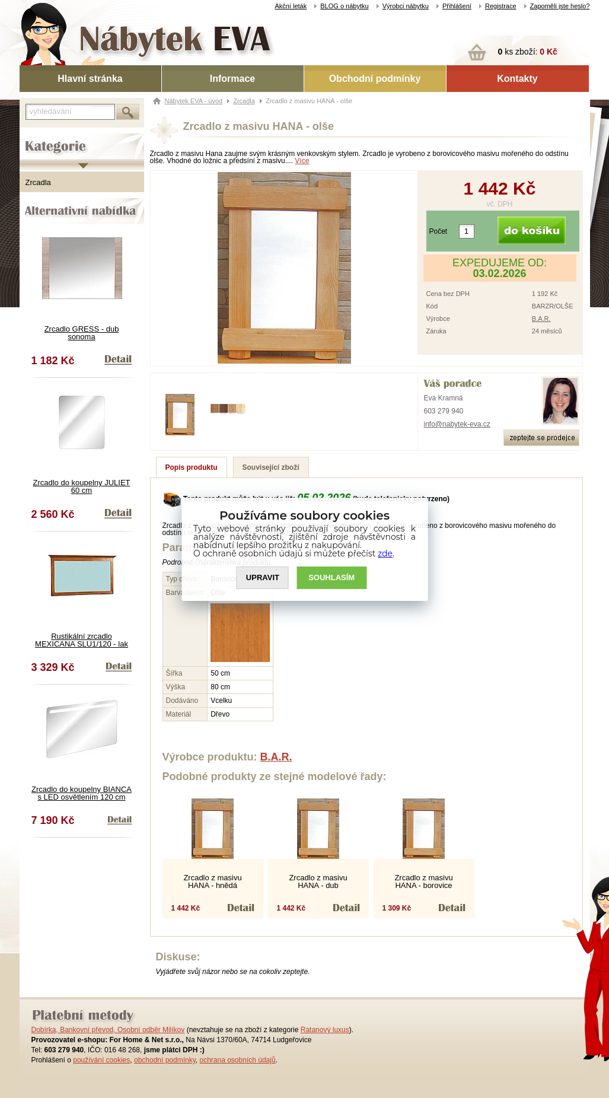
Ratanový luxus (325, 1030)
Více (302, 161)
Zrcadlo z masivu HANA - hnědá (212, 881)
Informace (232, 79)
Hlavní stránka (90, 79)
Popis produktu (191, 467)
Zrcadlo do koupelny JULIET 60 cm (81, 486)
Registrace (500, 5)
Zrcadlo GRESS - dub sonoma (81, 332)
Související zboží (271, 467)
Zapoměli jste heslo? (560, 5)
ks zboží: (527, 51)
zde (385, 553)
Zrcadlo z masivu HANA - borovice (423, 881)
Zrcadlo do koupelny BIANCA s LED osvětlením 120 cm (81, 793)
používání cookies (101, 1060)
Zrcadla (38, 182)
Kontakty (517, 79)
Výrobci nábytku (405, 5)
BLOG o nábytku (344, 5)
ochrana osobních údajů (237, 1060)
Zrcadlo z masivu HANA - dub (318, 881)
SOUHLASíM (331, 577)
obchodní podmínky (165, 1060)
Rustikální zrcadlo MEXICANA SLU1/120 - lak (81, 640)
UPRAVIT (262, 577)
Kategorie (36, 137)
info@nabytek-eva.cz (457, 424)
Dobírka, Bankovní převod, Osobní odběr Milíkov (108, 1030)
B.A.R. (541, 318)
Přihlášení (456, 5)
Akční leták (291, 5)
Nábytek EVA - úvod (194, 100)
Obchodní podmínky (375, 79)
